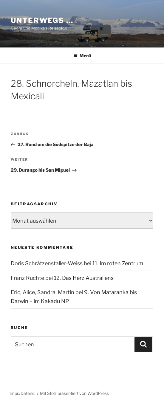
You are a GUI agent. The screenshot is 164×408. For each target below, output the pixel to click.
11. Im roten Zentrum (117, 263)
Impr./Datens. (22, 393)
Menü (82, 55)
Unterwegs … (42, 20)
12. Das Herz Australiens (84, 278)
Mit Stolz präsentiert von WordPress (74, 393)
